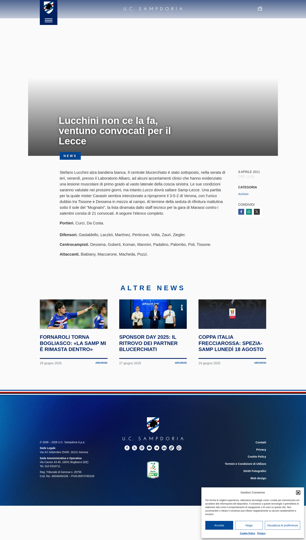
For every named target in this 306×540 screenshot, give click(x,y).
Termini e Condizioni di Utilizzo (246, 481)
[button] (298, 492)
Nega (249, 525)
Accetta (219, 525)
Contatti (261, 461)
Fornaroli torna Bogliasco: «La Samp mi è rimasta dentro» (69, 358)
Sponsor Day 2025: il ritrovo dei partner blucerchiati (153, 355)
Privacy (261, 533)
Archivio (244, 194)
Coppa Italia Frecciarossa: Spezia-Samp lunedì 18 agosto (230, 358)
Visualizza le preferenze (282, 525)
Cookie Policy (247, 533)
